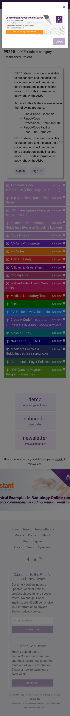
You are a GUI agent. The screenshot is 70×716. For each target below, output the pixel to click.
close (59, 41)
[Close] (64, 7)
